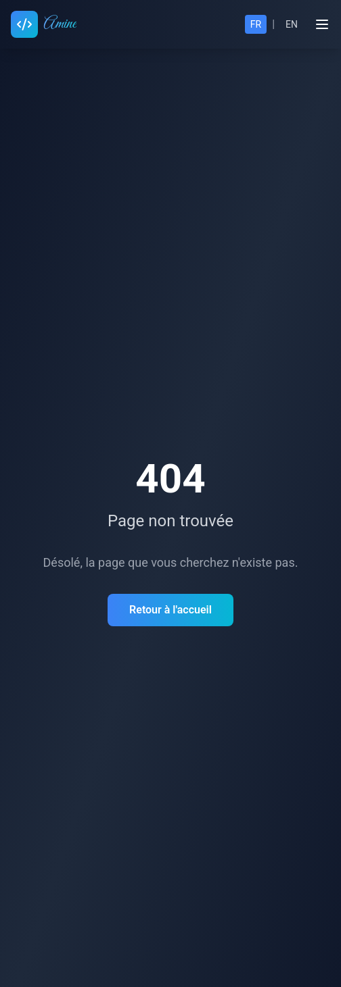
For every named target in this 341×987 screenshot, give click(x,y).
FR (255, 24)
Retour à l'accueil (170, 609)
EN (292, 24)
